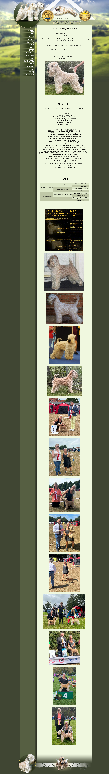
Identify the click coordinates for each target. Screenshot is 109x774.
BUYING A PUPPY (29, 61)
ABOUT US (31, 31)
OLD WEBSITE (30, 74)
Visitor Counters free (73, 768)
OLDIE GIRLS (30, 44)
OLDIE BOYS (30, 42)
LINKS (32, 69)
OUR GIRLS (31, 39)
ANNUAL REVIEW (29, 55)
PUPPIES (31, 47)
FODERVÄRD (30, 66)
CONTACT (31, 72)
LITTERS (31, 50)
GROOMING (31, 58)
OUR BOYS (31, 36)
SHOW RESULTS (29, 53)
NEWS (32, 34)
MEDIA (32, 64)
